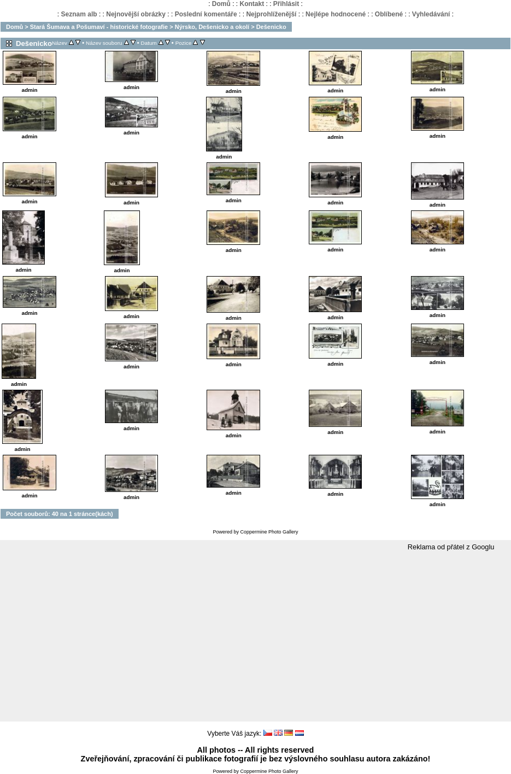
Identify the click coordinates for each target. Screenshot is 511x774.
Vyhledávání (431, 14)
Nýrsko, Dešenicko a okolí (212, 27)
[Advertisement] (255, 636)
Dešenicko (271, 27)
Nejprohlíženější (271, 14)
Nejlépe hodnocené (336, 14)
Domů (221, 4)
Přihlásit (286, 4)
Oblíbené (389, 14)
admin (29, 90)
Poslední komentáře (206, 14)
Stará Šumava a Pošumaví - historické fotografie (99, 27)
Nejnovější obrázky (136, 14)
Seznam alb (79, 14)
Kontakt (251, 4)
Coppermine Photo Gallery (269, 532)
